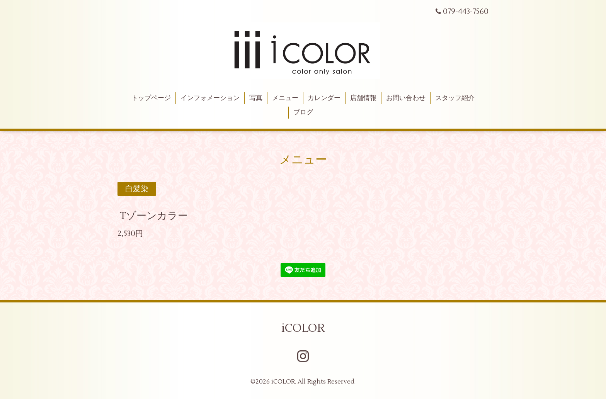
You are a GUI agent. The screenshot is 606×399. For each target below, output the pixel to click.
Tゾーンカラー (153, 215)
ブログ (303, 112)
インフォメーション (210, 98)
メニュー (285, 98)
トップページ (151, 98)
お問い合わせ (406, 98)
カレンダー (324, 98)
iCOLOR (303, 328)
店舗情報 (363, 98)
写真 (255, 98)
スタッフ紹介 (455, 98)
